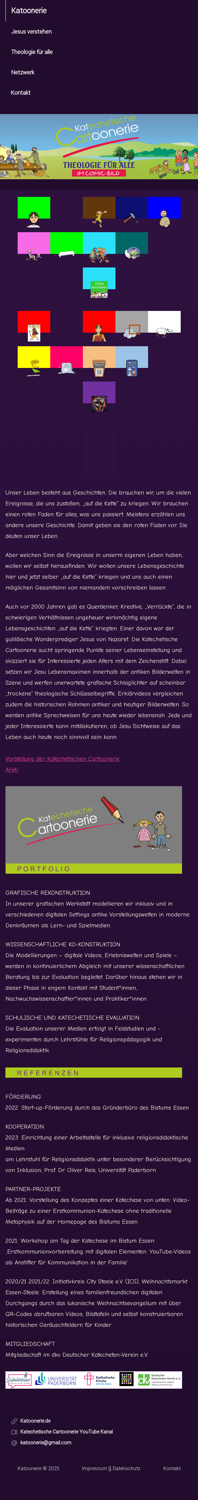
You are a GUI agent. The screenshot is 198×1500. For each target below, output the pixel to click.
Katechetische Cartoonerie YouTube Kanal (62, 1432)
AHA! (11, 769)
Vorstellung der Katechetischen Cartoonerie (62, 758)
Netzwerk (22, 72)
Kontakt (21, 93)
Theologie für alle (32, 52)
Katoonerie (29, 10)
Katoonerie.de (30, 1421)
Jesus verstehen (31, 32)
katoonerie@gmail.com (41, 1442)
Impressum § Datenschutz (111, 1468)
